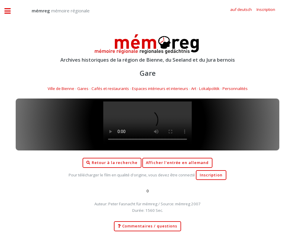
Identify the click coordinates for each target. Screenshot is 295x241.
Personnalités (235, 88)
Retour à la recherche (112, 163)
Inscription (211, 175)
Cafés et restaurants (110, 88)
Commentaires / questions (148, 226)
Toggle (10, 11)
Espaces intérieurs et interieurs (160, 88)
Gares (82, 88)
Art (193, 88)
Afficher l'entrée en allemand (177, 163)
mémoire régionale (55, 11)
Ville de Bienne (61, 88)
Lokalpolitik (209, 88)
